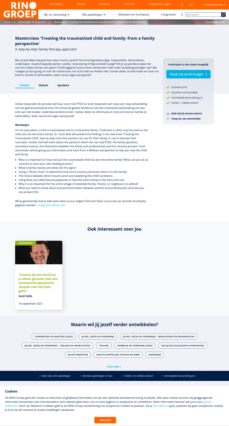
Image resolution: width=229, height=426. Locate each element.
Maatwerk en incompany (133, 14)
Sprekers (63, 85)
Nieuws (81, 4)
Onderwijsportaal (213, 4)
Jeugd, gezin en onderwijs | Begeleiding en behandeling (158, 336)
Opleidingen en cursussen (32, 22)
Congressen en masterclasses (53, 336)
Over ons (129, 4)
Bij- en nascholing (55, 14)
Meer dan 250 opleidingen (56, 375)
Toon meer (113, 366)
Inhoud (24, 85)
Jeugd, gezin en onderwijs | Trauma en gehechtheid (57, 345)
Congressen (168, 14)
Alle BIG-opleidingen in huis (97, 375)
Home (7, 22)
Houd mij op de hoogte (186, 74)
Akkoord (105, 420)
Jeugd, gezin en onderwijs (97, 336)
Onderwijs (154, 354)
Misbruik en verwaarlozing (135, 345)
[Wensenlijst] (191, 5)
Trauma (104, 345)
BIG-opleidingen (92, 14)
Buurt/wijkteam (78, 354)
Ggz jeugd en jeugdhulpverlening (182, 345)
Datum (43, 85)
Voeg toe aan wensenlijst (186, 118)
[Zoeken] (223, 14)
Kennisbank (56, 4)
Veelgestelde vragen (160, 4)
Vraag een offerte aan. (52, 205)
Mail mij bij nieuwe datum (186, 113)
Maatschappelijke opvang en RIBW (118, 354)
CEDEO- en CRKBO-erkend (138, 375)
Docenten (104, 4)
